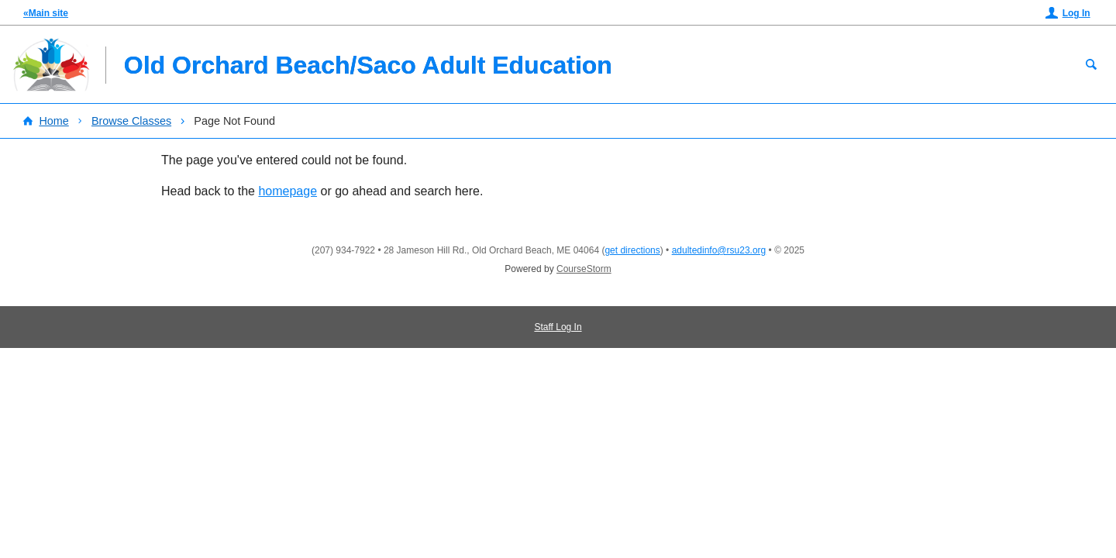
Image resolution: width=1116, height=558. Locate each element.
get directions (632, 250)
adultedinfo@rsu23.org (719, 250)
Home (53, 121)
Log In (1076, 13)
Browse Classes (131, 121)
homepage (287, 191)
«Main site (45, 13)
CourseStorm (583, 269)
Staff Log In (557, 327)
